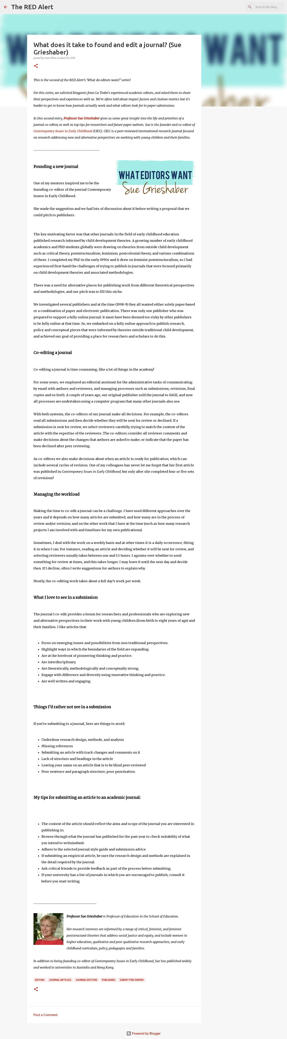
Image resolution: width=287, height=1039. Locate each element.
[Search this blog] (263, 7)
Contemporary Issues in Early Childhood (62, 131)
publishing (108, 980)
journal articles (60, 980)
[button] (35, 66)
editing (39, 980)
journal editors (86, 980)
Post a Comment (45, 1015)
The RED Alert (32, 6)
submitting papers (132, 980)
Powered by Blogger (143, 1033)
